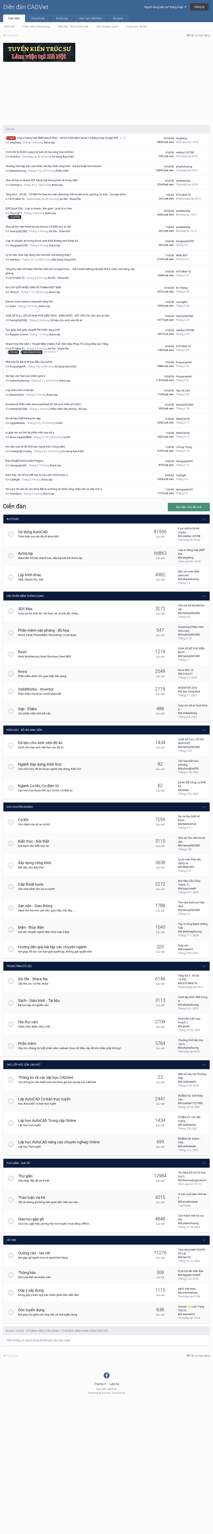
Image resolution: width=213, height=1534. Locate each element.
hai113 (187, 1257)
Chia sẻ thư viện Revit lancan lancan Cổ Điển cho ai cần (38, 226)
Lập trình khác (32, 575)
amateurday (183, 180)
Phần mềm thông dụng (36, 26)
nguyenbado (17, 423)
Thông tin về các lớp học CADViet (47, 1077)
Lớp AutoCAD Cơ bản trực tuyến (46, 1099)
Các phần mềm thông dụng (25, 596)
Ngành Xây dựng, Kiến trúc (42, 764)
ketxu (186, 790)
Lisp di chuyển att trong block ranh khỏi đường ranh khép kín (41, 240)
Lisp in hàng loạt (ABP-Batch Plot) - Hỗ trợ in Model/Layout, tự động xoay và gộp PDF (68, 137)
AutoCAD (9, 26)
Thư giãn (27, 1176)
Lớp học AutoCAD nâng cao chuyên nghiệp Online (61, 1142)
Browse (118, 18)
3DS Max (27, 609)
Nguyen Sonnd (19, 334)
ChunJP (14, 292)
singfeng (15, 142)
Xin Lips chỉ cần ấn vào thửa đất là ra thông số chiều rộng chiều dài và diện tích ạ (53, 489)
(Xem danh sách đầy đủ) (91, 1330)
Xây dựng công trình (64, 259)
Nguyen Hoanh (191, 1274)
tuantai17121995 (192, 1103)
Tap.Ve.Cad (183, 390)
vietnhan (15, 259)
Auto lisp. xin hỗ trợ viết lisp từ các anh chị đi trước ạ (36, 474)
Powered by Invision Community (106, 1392)
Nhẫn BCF (182, 255)
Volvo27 (187, 673)
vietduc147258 (185, 152)
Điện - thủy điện (33, 927)
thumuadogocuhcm (194, 1180)
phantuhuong (18, 170)
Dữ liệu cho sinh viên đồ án (66, 320)
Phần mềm (62, 170)
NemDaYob (17, 394)
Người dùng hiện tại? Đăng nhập (165, 7)
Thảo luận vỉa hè (33, 1197)
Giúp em (183, 945)
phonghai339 (190, 768)
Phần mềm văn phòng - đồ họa (68, 408)
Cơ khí (59, 423)
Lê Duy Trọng (184, 447)
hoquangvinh (18, 366)
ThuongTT (16, 213)
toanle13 (188, 949)
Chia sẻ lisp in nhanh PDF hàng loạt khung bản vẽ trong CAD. (41, 180)
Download (38, 18)
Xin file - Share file (70, 199)
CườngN (15, 479)
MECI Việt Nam (187, 1288)
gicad (186, 1026)
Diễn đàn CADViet (25, 7)
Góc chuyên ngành (107, 26)
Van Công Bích (191, 691)
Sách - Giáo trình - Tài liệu (41, 1000)
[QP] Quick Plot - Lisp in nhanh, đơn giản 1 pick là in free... (39, 208)
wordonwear (190, 1201)
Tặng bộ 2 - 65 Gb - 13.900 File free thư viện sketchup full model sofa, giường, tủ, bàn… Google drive (65, 194)
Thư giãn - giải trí (18, 1163)
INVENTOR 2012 (187, 687)
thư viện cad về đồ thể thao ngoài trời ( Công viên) (35, 446)
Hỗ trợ (11, 1240)
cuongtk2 (182, 302)
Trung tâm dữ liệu (136, 26)
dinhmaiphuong (192, 931)
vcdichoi (15, 156)
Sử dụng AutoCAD (63, 156)
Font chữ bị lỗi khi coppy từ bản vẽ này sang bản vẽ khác (39, 152)
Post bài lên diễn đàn (190, 1271)
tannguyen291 (18, 465)
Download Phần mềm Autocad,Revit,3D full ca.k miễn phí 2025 (43, 404)
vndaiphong (190, 713)
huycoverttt (189, 888)
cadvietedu (189, 1081)
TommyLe (16, 184)
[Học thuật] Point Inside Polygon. (24, 460)
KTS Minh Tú (17, 199)
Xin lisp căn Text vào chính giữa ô (25, 376)
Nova (24, 671)
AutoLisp (62, 18)
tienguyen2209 (19, 245)
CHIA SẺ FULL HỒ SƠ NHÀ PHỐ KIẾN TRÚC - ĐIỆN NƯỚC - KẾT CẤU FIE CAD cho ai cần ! (57, 315)
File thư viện (30, 1022)
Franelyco (16, 493)
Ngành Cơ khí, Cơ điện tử (40, 786)
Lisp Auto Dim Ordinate (19, 390)
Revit (24, 652)
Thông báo (29, 1272)
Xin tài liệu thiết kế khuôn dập (23, 418)
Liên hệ (114, 1384)
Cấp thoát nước (33, 884)
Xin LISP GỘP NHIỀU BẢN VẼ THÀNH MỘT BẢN (33, 287)
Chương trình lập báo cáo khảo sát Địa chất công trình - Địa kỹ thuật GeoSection (53, 166)
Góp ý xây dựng (33, 1290)
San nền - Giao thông (37, 906)
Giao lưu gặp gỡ (33, 1219)
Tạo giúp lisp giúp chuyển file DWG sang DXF (32, 329)
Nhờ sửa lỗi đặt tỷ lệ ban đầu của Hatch (28, 361)
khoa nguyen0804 (20, 437)
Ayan (13, 306)
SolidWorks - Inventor (38, 689)
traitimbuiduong (19, 380)
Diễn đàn (14, 18)
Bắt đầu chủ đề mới (188, 507)
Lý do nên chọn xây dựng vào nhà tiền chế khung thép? (38, 254)
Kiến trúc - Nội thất (35, 841)
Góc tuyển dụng (33, 1310)
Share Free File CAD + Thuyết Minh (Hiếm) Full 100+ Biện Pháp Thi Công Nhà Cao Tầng (56, 343)
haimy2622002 (18, 231)
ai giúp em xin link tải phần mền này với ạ (29, 432)
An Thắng (182, 287)
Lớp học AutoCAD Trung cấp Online (49, 1120)
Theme (100, 1384)
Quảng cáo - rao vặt (36, 1253)
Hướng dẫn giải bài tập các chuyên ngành (54, 947)
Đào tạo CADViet (90, 18)
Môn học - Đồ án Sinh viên (73, 26)
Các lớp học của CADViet (24, 1064)
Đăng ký (199, 6)
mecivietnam (190, 1292)
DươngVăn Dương (21, 451)
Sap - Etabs (29, 709)
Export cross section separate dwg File (29, 301)
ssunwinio (189, 1314)
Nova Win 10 (185, 670)
